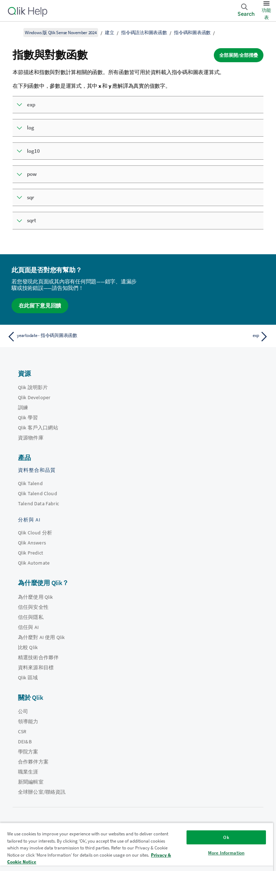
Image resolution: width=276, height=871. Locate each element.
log (30, 127)
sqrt (31, 220)
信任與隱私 (30, 617)
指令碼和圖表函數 (192, 32)
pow (32, 173)
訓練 (23, 407)
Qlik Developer (34, 397)
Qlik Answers (32, 542)
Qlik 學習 (28, 417)
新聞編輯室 (30, 782)
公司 (23, 711)
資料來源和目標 (36, 667)
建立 (109, 32)
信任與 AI (28, 627)
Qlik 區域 (28, 677)
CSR (22, 731)
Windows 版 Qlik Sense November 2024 (61, 32)
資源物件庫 (30, 437)
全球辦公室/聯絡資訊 (42, 792)
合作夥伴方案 (33, 761)
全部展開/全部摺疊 (238, 55)
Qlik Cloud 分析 (35, 532)
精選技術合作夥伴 (38, 657)
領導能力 (28, 721)
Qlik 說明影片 (33, 387)
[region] (136, 846)
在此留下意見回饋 (40, 305)
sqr (30, 197)
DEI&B (25, 741)
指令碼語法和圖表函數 (144, 32)
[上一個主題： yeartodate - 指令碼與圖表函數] (70, 336)
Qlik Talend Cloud (37, 493)
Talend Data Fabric (38, 503)
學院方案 (28, 751)
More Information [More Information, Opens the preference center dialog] (226, 853)
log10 (33, 150)
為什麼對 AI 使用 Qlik (41, 637)
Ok (226, 837)
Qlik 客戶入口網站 (38, 427)
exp (31, 104)
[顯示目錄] (14, 32)
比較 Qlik (28, 647)
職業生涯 (28, 772)
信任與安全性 (33, 607)
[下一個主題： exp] (206, 336)
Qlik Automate (34, 563)
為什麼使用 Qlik (35, 597)
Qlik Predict (30, 552)
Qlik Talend (30, 483)
